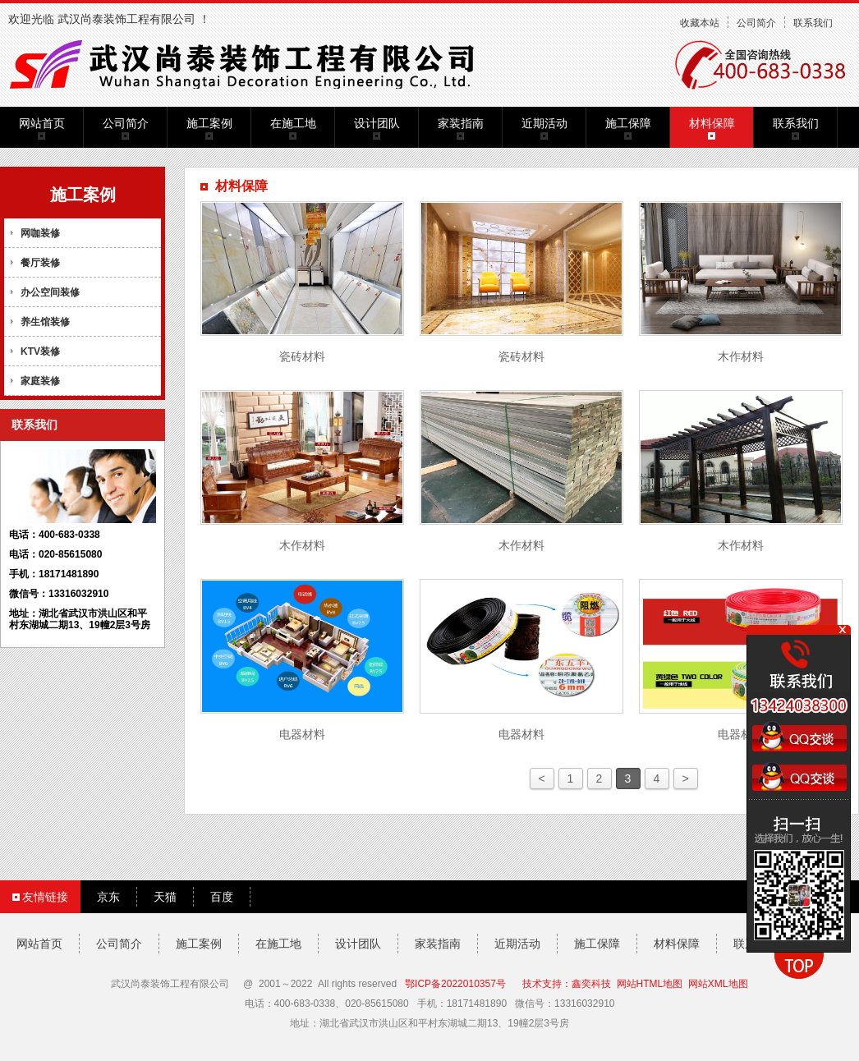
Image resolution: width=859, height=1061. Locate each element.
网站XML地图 (718, 984)
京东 (108, 896)
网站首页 (42, 123)
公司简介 (756, 23)
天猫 (165, 896)
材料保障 (712, 123)
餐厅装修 (40, 263)
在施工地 (293, 123)
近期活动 (544, 123)
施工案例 (209, 123)
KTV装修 (40, 351)
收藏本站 (699, 23)
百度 (221, 896)
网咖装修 (40, 233)
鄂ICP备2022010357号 (455, 984)
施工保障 (628, 123)
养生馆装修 (45, 322)
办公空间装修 (50, 292)
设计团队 (377, 123)
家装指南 (461, 123)
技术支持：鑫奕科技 (566, 984)
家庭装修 (40, 381)
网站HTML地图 (650, 984)
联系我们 (813, 23)
